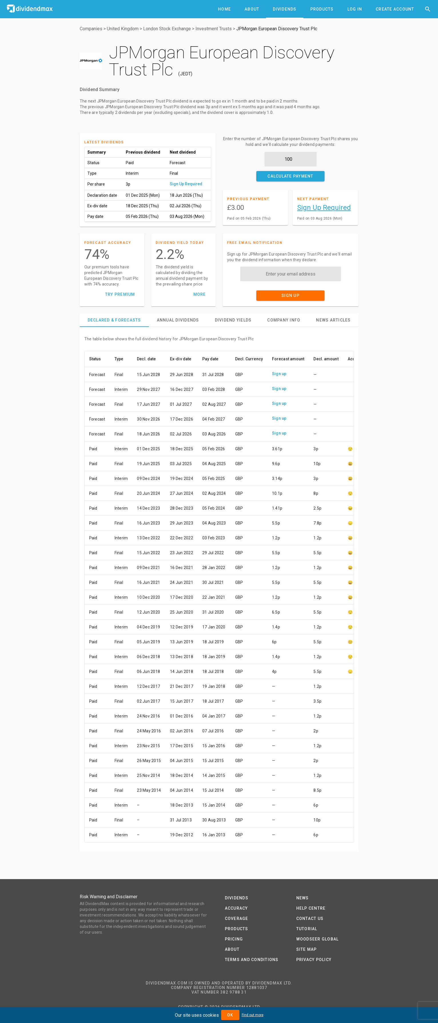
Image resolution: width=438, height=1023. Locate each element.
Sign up (279, 373)
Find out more (252, 1015)
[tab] (224, 9)
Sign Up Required (186, 184)
